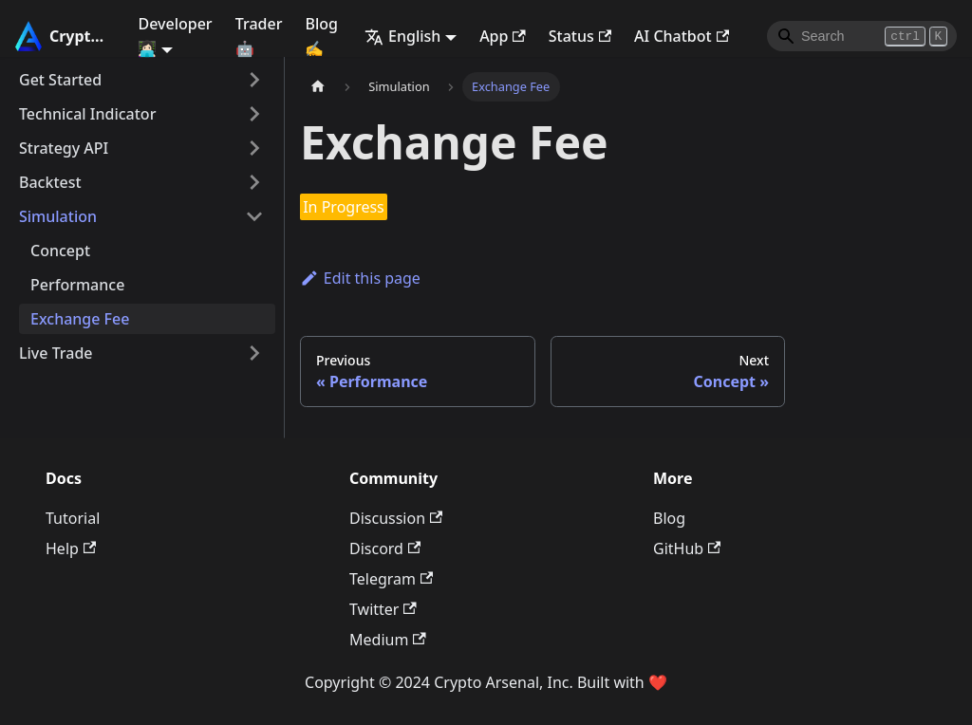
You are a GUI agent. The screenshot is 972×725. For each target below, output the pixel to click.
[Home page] (318, 87)
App (502, 36)
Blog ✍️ (321, 36)
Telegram (391, 578)
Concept (60, 250)
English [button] (402, 36)
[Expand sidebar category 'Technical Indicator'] (254, 114)
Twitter (383, 609)
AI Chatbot (681, 36)
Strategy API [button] (63, 148)
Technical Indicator (87, 113)
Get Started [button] (60, 79)
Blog (669, 518)
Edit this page (360, 278)
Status (580, 36)
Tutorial (73, 518)
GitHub (686, 548)
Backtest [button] (50, 182)
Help (71, 548)
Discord (385, 548)
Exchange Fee (79, 318)
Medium (387, 639)
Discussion (395, 518)
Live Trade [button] (56, 353)
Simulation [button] (58, 216)
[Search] (862, 36)
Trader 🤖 (259, 36)
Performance (77, 284)
